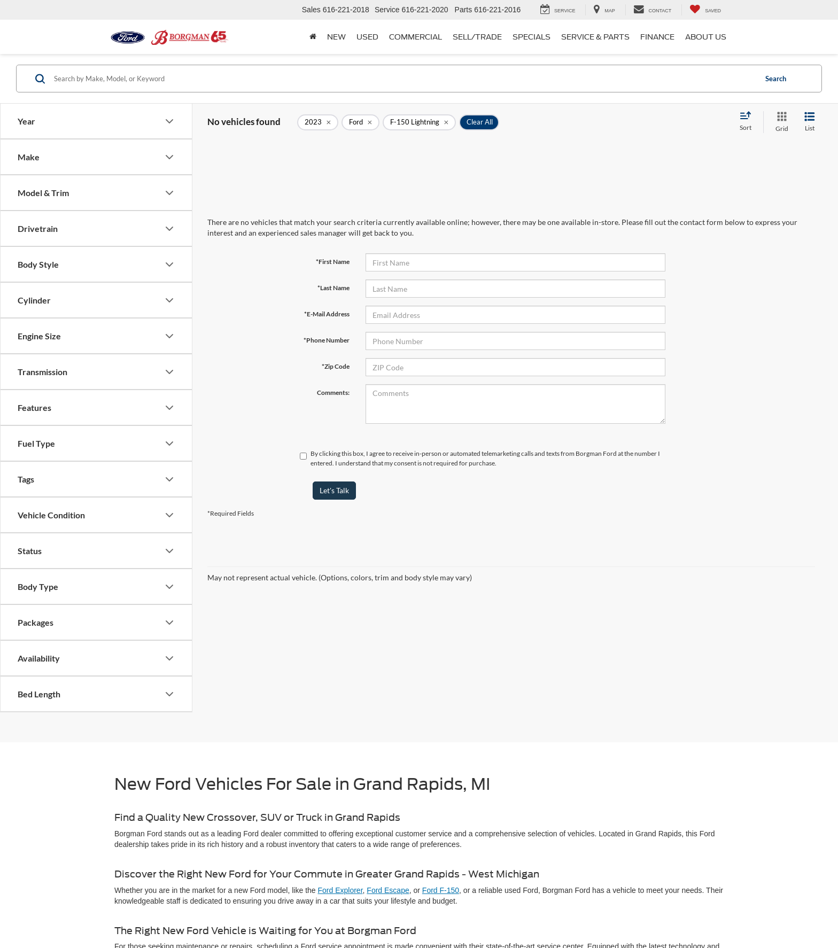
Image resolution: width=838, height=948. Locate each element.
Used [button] (367, 37)
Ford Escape (388, 890)
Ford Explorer (340, 890)
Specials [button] (531, 37)
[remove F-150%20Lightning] (419, 122)
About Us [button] (705, 37)
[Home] (313, 37)
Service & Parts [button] (595, 37)
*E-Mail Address (327, 314)
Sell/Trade (477, 37)
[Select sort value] (748, 122)
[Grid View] (779, 122)
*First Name (333, 262)
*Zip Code (336, 366)
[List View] (809, 122)
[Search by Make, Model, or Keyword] (404, 78)
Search (775, 78)
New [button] (336, 37)
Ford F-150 (440, 890)
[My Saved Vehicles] (705, 9)
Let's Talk (334, 490)
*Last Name (333, 288)
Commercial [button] (415, 37)
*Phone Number (327, 340)
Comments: (333, 392)
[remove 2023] (317, 122)
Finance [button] (657, 37)
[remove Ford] (360, 122)
